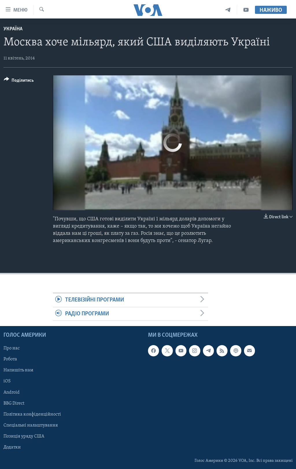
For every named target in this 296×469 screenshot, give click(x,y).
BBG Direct (13, 403)
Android (11, 392)
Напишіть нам (18, 370)
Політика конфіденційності (32, 414)
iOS (7, 381)
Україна (13, 29)
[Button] (19, 81)
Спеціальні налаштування (30, 425)
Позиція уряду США (23, 436)
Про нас (11, 348)
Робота (10, 359)
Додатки (12, 447)
